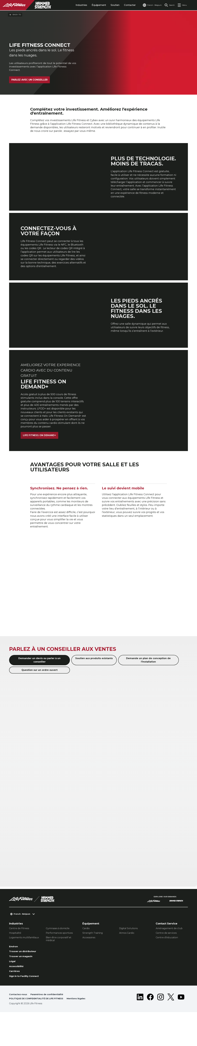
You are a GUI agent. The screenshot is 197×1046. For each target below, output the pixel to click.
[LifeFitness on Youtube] (181, 1028)
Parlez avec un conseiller (29, 80)
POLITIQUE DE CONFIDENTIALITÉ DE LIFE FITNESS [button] (39, 1027)
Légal (13, 984)
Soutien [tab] (109, 5)
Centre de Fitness (19, 950)
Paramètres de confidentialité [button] (50, 1023)
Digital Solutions (128, 950)
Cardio (86, 950)
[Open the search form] (168, 5)
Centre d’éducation (167, 959)
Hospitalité (15, 954)
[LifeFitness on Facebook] (150, 1028)
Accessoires (88, 959)
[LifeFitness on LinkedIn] (140, 1028)
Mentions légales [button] (19, 1032)
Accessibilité (18, 990)
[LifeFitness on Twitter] (170, 1028)
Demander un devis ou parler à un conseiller (39, 682)
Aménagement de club (169, 950)
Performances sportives (59, 954)
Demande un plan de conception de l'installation (148, 682)
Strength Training (92, 954)
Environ (14, 968)
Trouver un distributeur (25, 973)
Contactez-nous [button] (19, 1023)
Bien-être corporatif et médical (58, 960)
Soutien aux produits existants (94, 680)
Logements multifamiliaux (24, 959)
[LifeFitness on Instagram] (160, 1028)
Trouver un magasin (22, 979)
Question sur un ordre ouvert (39, 691)
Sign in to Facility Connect (21, 1003)
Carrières (15, 995)
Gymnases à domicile (57, 950)
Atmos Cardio (126, 954)
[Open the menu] (182, 5)
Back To (15, 15)
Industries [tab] (76, 5)
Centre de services (166, 954)
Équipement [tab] (93, 5)
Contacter (124, 5)
